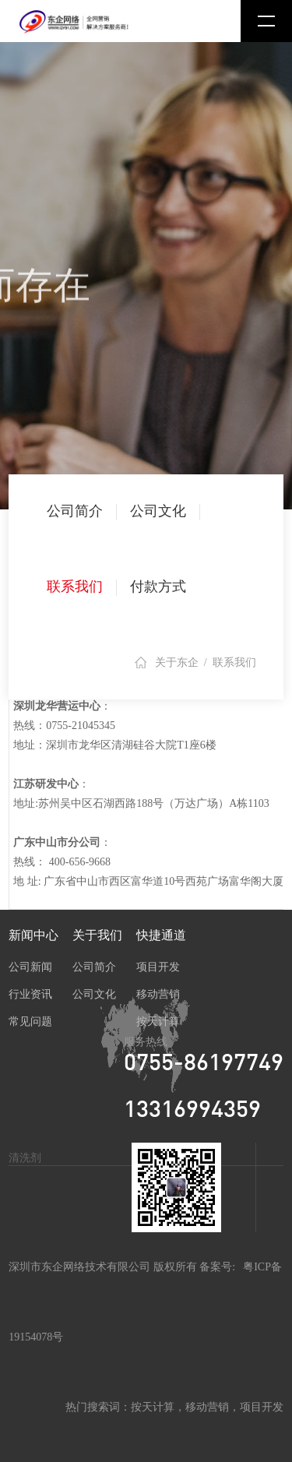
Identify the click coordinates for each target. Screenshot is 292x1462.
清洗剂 (25, 1158)
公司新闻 (30, 967)
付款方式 (158, 586)
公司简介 (75, 511)
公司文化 (158, 511)
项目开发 (158, 967)
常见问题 (30, 1021)
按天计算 (158, 1021)
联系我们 (75, 586)
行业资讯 (30, 994)
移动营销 (158, 994)
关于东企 (177, 662)
